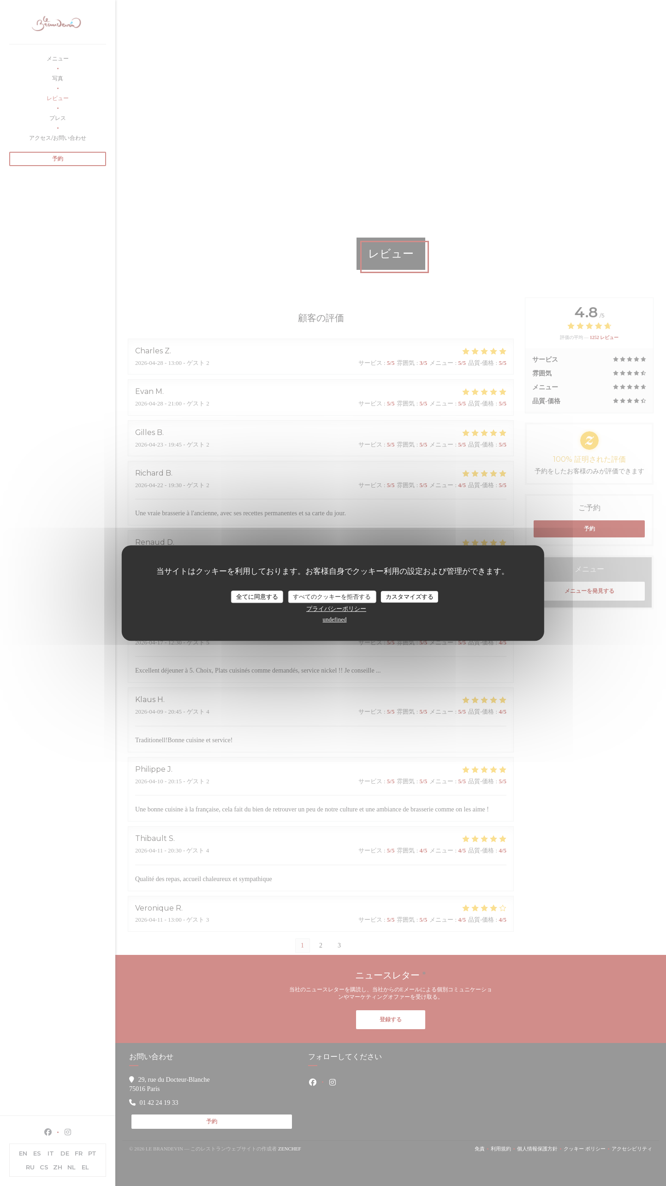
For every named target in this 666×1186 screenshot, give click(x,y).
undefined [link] (335, 619)
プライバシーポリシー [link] (336, 608)
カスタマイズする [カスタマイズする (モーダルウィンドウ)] (410, 596)
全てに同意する (257, 596)
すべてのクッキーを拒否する (332, 596)
